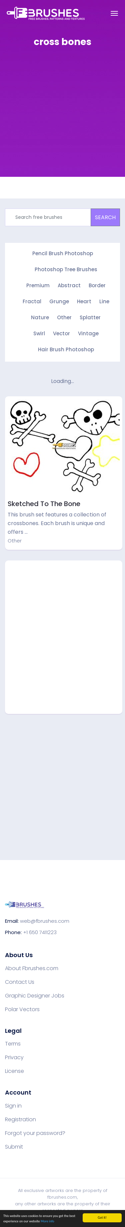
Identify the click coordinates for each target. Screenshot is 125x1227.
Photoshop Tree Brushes (66, 269)
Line (104, 301)
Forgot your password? (35, 1133)
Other (64, 317)
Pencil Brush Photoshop (62, 253)
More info (47, 1221)
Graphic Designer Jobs (34, 995)
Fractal (32, 301)
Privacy (14, 1057)
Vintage (88, 333)
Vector (61, 333)
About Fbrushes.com (31, 968)
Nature (40, 317)
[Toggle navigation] (114, 13)
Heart (84, 301)
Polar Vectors (22, 1009)
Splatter (90, 317)
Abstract (69, 285)
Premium (38, 285)
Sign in (13, 1106)
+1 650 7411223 (40, 932)
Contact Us (19, 982)
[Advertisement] (62, 116)
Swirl (39, 333)
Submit (14, 1147)
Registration (20, 1119)
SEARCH (105, 217)
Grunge (59, 301)
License (14, 1071)
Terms (13, 1044)
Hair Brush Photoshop (66, 349)
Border (97, 285)
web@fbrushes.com (44, 920)
